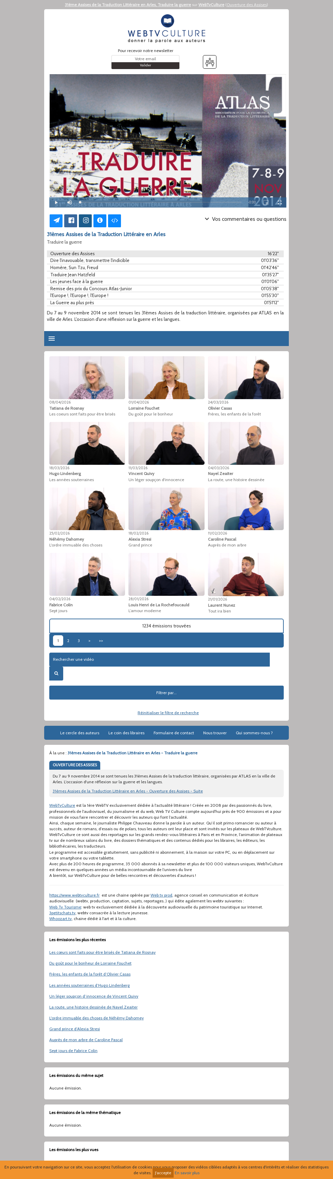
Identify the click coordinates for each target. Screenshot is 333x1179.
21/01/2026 (217, 599)
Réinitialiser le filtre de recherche (168, 712)
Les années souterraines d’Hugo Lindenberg (89, 985)
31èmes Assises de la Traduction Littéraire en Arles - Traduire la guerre (132, 752)
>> (101, 640)
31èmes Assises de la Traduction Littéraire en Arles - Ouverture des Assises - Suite (128, 790)
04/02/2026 (59, 598)
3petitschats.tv (62, 912)
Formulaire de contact (174, 732)
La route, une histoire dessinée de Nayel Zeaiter (93, 1007)
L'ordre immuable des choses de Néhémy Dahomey (96, 1017)
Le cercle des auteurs (79, 732)
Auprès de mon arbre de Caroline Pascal (86, 1039)
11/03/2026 (137, 467)
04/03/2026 (218, 467)
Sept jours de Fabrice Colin (73, 1050)
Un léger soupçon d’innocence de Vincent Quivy (93, 996)
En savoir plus (187, 1172)
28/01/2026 (138, 598)
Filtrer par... (166, 692)
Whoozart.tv (60, 918)
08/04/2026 (60, 402)
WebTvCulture (211, 4)
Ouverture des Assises (247, 4)
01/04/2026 (138, 402)
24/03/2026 (218, 402)
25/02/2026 (59, 533)
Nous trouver (215, 732)
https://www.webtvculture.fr (74, 895)
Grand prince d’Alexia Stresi (74, 1028)
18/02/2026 (138, 533)
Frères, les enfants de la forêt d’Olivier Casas (89, 974)
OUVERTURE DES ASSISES (75, 765)
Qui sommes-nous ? (254, 732)
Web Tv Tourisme (65, 907)
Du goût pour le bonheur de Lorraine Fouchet (90, 963)
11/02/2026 (217, 533)
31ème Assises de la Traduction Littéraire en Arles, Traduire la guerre (128, 4)
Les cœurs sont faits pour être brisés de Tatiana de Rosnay (102, 952)
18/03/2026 (59, 467)
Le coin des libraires (126, 732)
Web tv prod (161, 895)
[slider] (160, 202)
